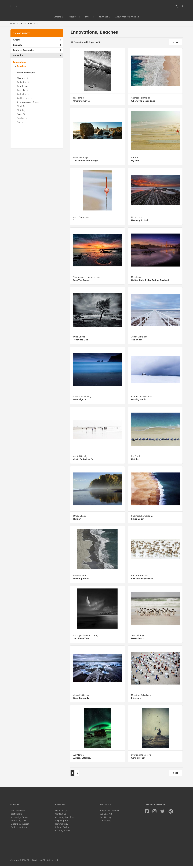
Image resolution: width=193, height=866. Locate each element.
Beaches (21, 66)
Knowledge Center (19, 817)
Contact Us (60, 814)
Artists (37, 39)
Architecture (23, 98)
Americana (22, 86)
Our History (105, 817)
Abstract (21, 78)
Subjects (37, 45)
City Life (21, 106)
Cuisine (20, 118)
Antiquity (21, 94)
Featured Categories (37, 50)
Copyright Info (62, 830)
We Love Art (106, 814)
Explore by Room (18, 827)
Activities (21, 82)
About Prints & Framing (127, 17)
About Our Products (109, 810)
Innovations (19, 62)
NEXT (175, 42)
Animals (21, 90)
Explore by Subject (19, 824)
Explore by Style (18, 820)
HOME (12, 24)
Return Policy (61, 824)
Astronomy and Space (28, 102)
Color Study (22, 114)
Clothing (21, 110)
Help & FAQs (61, 810)
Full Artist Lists (17, 810)
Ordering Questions (64, 817)
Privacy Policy (62, 827)
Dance (20, 122)
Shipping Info (61, 820)
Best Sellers (16, 814)
